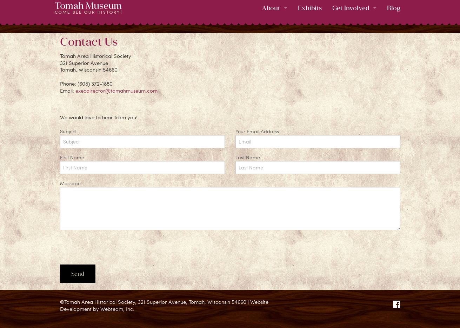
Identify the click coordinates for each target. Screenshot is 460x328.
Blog (393, 8)
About (271, 8)
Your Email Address (317, 138)
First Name (142, 164)
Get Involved (350, 8)
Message (230, 205)
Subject (142, 138)
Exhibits (310, 8)
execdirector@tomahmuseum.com (116, 90)
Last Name (317, 164)
